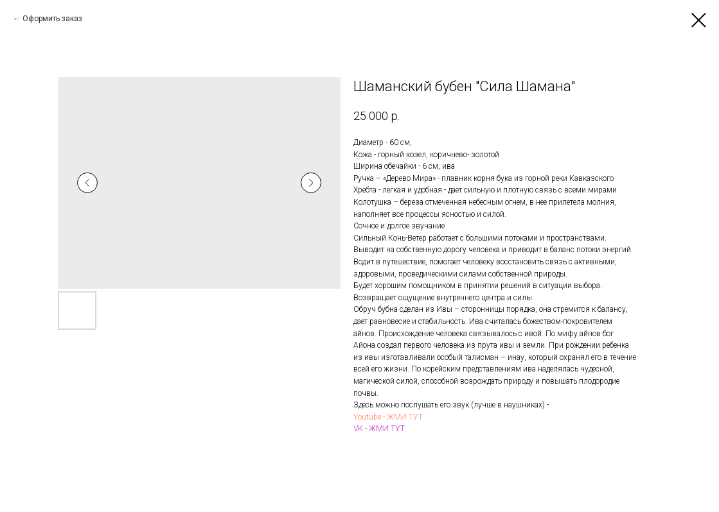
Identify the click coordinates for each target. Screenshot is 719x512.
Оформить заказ (52, 18)
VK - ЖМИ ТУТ (379, 428)
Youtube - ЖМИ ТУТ (388, 417)
